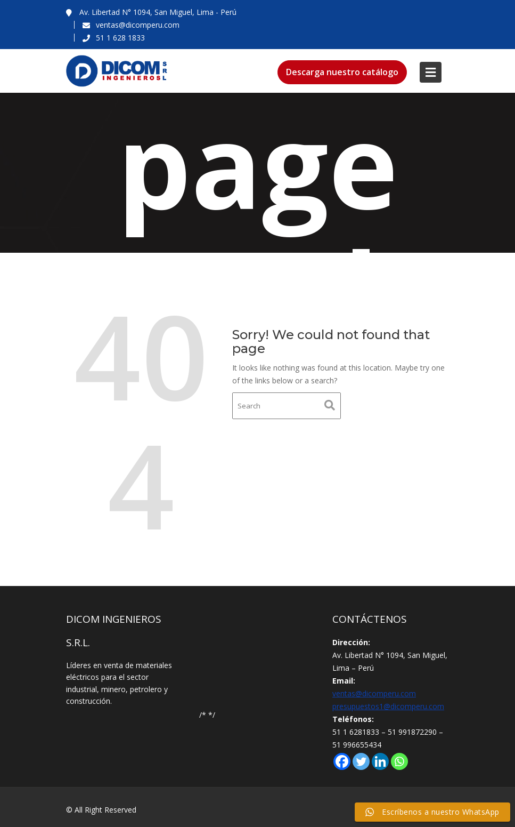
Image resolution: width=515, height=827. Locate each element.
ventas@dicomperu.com (374, 693)
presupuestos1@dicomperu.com (388, 706)
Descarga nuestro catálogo (342, 72)
